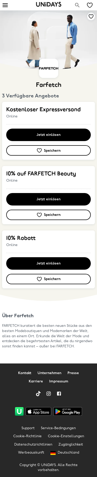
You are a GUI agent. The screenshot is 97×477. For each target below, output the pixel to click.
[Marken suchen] (77, 5)
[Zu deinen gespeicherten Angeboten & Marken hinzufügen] (91, 16)
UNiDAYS (49, 5)
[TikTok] (38, 393)
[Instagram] (48, 393)
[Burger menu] (5, 5)
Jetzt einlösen (48, 135)
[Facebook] (59, 393)
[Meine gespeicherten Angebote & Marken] (90, 5)
